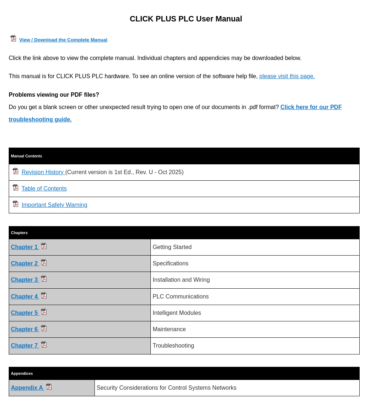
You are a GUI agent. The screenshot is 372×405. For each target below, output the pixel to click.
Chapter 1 (28, 247)
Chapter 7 (28, 345)
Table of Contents (44, 188)
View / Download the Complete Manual (63, 40)
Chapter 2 (28, 263)
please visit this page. (287, 76)
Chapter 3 (28, 280)
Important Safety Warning (54, 205)
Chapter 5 (28, 313)
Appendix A (31, 388)
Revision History (43, 172)
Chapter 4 (28, 296)
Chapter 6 (28, 329)
